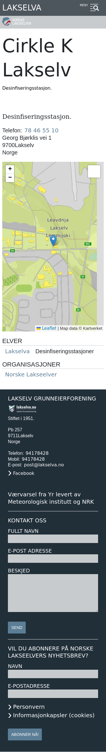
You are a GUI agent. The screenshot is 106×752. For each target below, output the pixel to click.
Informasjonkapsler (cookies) (53, 715)
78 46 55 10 (41, 130)
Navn (15, 666)
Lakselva (21, 7)
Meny (84, 5)
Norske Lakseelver (31, 374)
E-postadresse (29, 686)
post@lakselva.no (44, 464)
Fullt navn (23, 531)
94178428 (36, 453)
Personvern (29, 706)
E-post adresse (30, 551)
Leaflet (46, 328)
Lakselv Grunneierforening (52, 398)
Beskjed (19, 571)
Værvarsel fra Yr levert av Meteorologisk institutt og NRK (51, 498)
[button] (53, 241)
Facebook (23, 473)
